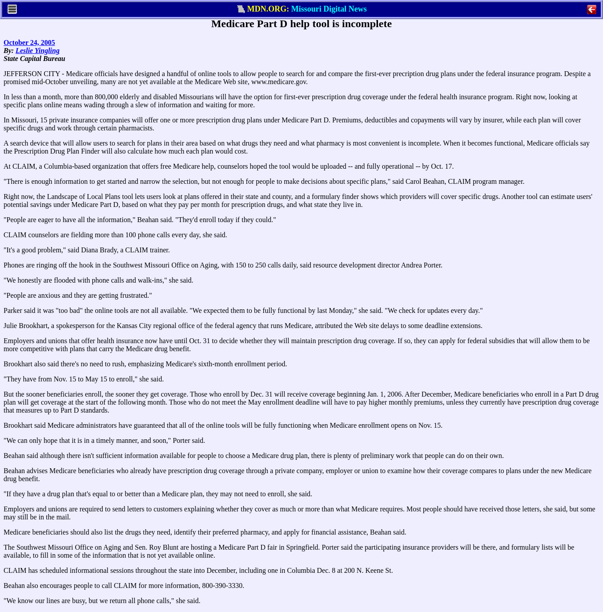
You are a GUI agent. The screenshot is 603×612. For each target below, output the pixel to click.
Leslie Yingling (38, 50)
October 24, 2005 (29, 42)
